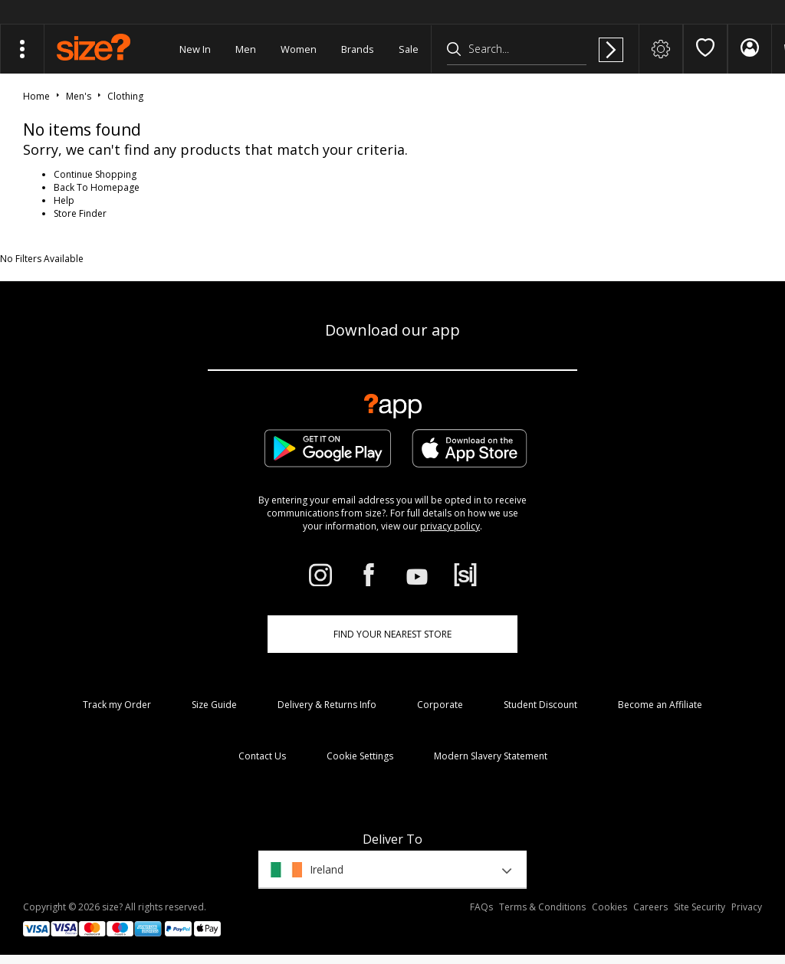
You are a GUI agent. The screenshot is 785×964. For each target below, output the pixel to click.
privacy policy (450, 526)
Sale (409, 49)
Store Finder (80, 213)
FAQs (481, 906)
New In (195, 49)
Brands (357, 49)
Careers (650, 906)
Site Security (699, 906)
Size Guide (214, 704)
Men (245, 49)
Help (64, 200)
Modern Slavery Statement (490, 755)
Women (299, 49)
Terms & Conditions (542, 906)
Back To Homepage (97, 187)
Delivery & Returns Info (327, 704)
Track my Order (117, 704)
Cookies (609, 906)
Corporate (440, 704)
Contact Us (262, 755)
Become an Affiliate (660, 704)
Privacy (746, 906)
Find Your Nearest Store (392, 634)
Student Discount (540, 704)
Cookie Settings (360, 755)
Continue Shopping (95, 174)
